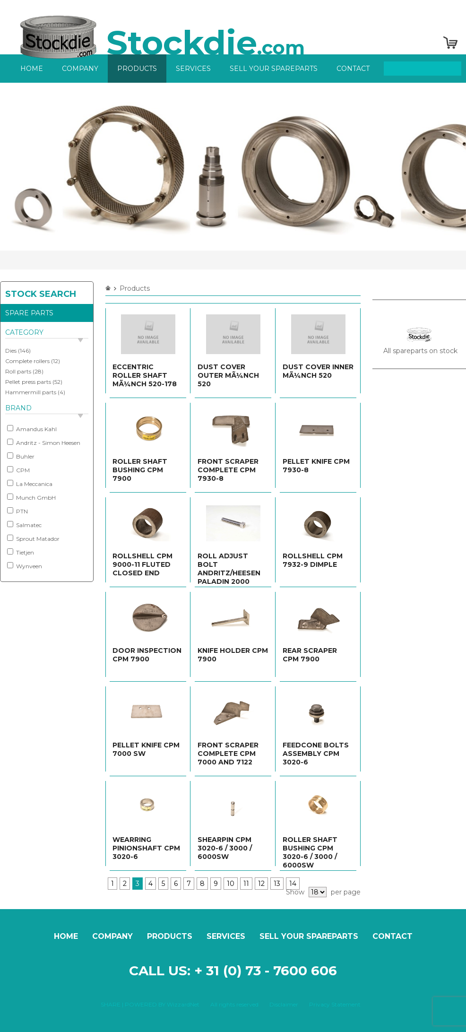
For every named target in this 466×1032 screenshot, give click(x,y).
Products (137, 68)
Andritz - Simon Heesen (43, 442)
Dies (11, 350)
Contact (353, 68)
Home (31, 68)
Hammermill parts (30, 392)
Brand (18, 408)
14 (292, 883)
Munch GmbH (31, 497)
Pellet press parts (28, 381)
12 (261, 883)
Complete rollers (27, 360)
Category (24, 332)
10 (230, 883)
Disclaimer (283, 1004)
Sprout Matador (33, 538)
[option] (233, 167)
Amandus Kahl (32, 429)
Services (193, 68)
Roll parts (18, 371)
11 (246, 883)
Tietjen (20, 552)
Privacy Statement (335, 1004)
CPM (18, 470)
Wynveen (24, 566)
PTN (17, 511)
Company (80, 68)
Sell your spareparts (274, 68)
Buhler (21, 456)
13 (277, 883)
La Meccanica (29, 483)
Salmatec (24, 525)
